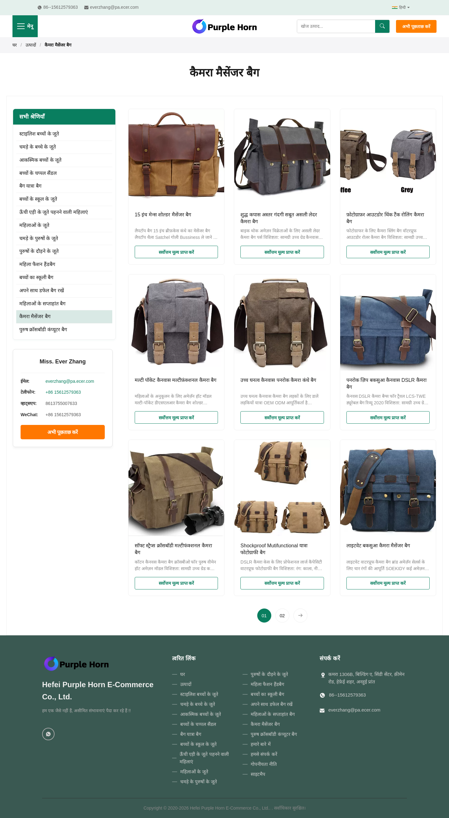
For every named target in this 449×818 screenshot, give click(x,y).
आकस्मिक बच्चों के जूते (40, 160)
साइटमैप (258, 774)
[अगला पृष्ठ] (300, 616)
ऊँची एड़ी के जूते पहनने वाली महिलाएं (53, 212)
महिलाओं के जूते (34, 225)
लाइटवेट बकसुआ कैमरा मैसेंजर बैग (378, 545)
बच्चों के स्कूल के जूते (38, 199)
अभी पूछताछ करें (416, 26)
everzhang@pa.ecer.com (70, 381)
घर (14, 44)
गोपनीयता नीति (264, 764)
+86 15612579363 (63, 392)
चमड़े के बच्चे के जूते (37, 147)
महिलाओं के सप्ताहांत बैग (42, 303)
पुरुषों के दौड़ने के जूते (39, 251)
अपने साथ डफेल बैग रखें (41, 290)
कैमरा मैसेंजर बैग (35, 316)
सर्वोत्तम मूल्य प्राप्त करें (176, 252)
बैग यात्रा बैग (30, 186)
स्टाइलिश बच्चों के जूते (39, 133)
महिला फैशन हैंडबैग (37, 264)
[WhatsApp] (48, 734)
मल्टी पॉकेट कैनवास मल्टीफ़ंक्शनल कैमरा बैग (175, 380)
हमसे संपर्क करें (264, 754)
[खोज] (382, 26)
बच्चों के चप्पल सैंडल (38, 173)
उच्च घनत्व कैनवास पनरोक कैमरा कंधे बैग (278, 380)
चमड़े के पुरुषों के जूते (38, 238)
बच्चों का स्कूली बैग (36, 277)
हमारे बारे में (260, 744)
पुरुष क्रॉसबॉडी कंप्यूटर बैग (43, 329)
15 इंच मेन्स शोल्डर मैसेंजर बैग (163, 214)
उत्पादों (31, 44)
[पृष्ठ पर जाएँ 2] (282, 616)
